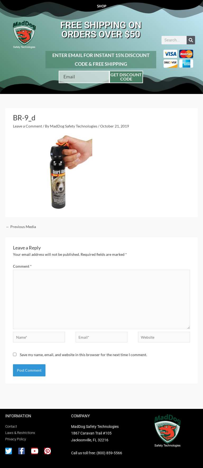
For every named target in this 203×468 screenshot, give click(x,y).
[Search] (191, 40)
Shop (101, 6)
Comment (22, 266)
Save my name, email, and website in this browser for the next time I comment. (83, 354)
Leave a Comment (27, 126)
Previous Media (21, 226)
